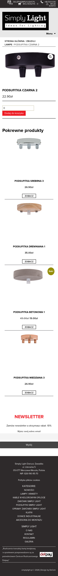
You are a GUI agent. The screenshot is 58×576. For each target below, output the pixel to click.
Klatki (29, 512)
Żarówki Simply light (29, 501)
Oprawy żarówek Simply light (29, 508)
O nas (29, 530)
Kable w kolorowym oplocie (29, 497)
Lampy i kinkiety (29, 494)
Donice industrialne (29, 516)
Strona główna (14, 41)
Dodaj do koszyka (14, 113)
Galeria (29, 541)
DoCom (52, 570)
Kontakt (29, 534)
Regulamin (29, 538)
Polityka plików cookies (29, 480)
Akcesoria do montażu (29, 520)
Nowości (29, 490)
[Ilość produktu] (18, 108)
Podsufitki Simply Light (29, 505)
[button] (50, 57)
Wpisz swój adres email (29, 431)
